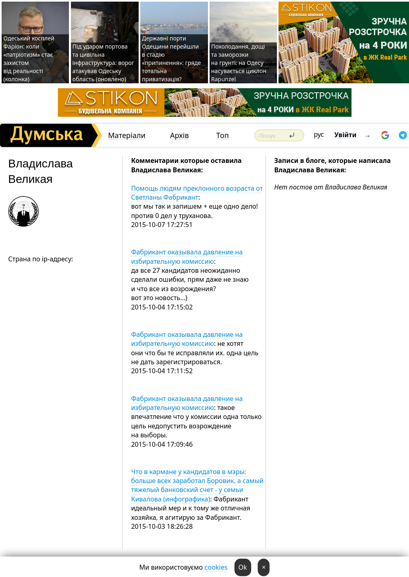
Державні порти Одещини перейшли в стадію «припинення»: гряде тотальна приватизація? (171, 58)
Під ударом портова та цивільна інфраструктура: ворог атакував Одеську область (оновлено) (103, 62)
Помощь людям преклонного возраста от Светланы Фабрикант (197, 193)
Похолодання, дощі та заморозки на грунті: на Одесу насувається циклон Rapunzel (238, 62)
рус (319, 134)
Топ (222, 135)
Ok (243, 567)
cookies (216, 567)
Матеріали (127, 135)
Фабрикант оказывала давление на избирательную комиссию (187, 256)
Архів (179, 135)
